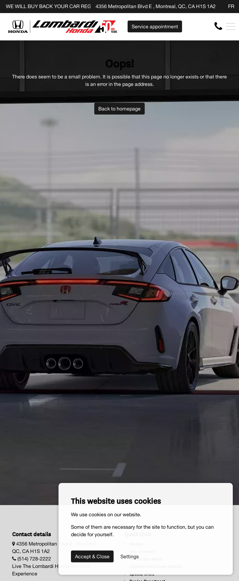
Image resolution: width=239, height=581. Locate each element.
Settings (129, 556)
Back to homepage (119, 108)
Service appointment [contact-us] (155, 26)
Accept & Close (92, 556)
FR (231, 6)
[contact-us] (218, 26)
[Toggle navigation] (230, 26)
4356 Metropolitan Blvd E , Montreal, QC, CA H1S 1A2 (156, 6)
